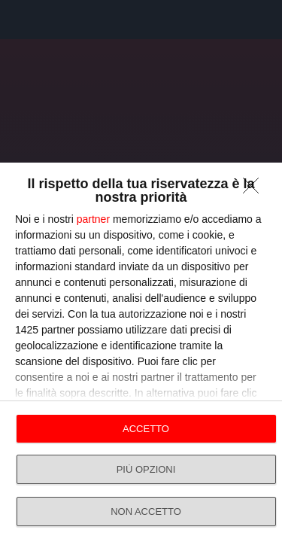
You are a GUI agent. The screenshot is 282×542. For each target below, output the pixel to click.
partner (93, 219)
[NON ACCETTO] (255, 190)
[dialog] (141, 352)
